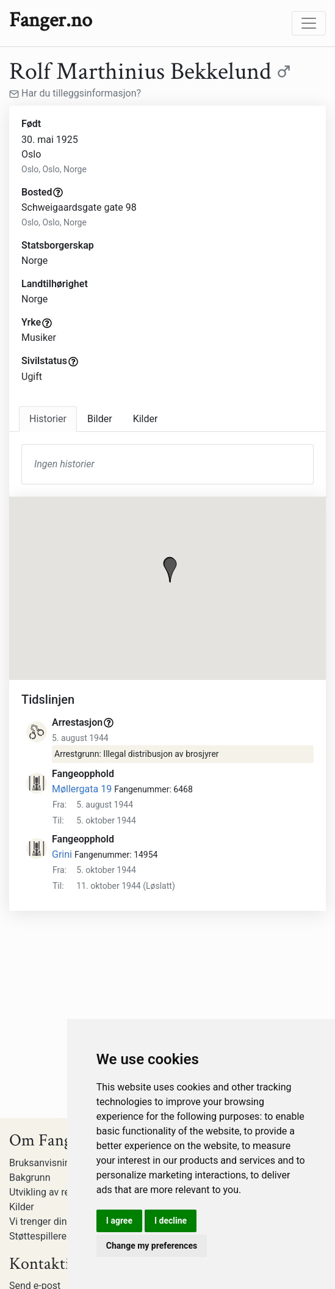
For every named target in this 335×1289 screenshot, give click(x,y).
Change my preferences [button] (151, 1246)
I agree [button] (119, 1220)
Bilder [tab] (99, 419)
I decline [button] (170, 1220)
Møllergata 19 (82, 789)
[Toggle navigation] (309, 23)
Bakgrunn (30, 1177)
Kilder (21, 1207)
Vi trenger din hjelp (49, 1221)
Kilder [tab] (145, 419)
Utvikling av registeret (56, 1192)
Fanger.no (50, 20)
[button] (170, 570)
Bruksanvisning (42, 1163)
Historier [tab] (48, 419)
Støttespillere (38, 1236)
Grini (62, 854)
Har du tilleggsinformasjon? (75, 93)
